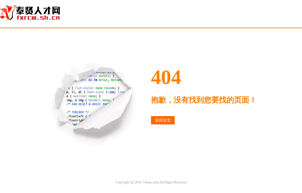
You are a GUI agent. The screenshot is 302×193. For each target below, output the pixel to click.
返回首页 (163, 120)
